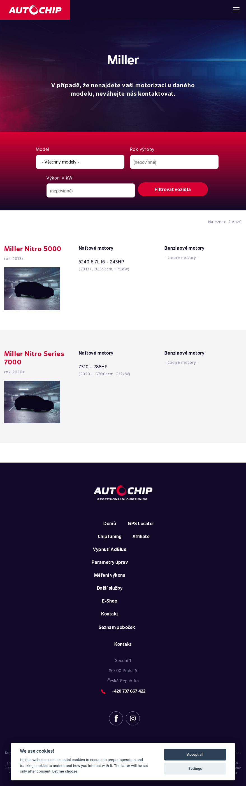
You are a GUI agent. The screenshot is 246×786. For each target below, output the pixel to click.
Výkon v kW (60, 178)
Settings (195, 768)
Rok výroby (142, 149)
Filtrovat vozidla (173, 189)
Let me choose (64, 771)
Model (43, 149)
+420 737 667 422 (128, 691)
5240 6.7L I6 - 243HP (101, 262)
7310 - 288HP (93, 366)
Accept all (195, 754)
